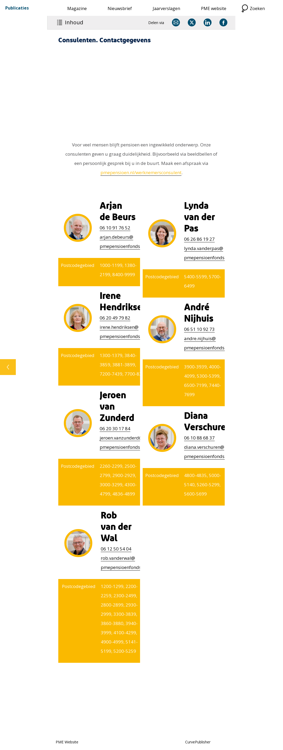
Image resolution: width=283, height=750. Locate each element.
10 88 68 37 (199, 438)
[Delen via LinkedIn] (207, 22)
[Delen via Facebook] (223, 22)
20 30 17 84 (115, 428)
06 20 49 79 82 (115, 318)
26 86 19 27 (199, 239)
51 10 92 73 (199, 329)
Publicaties (17, 8)
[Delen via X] (191, 22)
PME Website (67, 741)
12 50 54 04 (116, 549)
